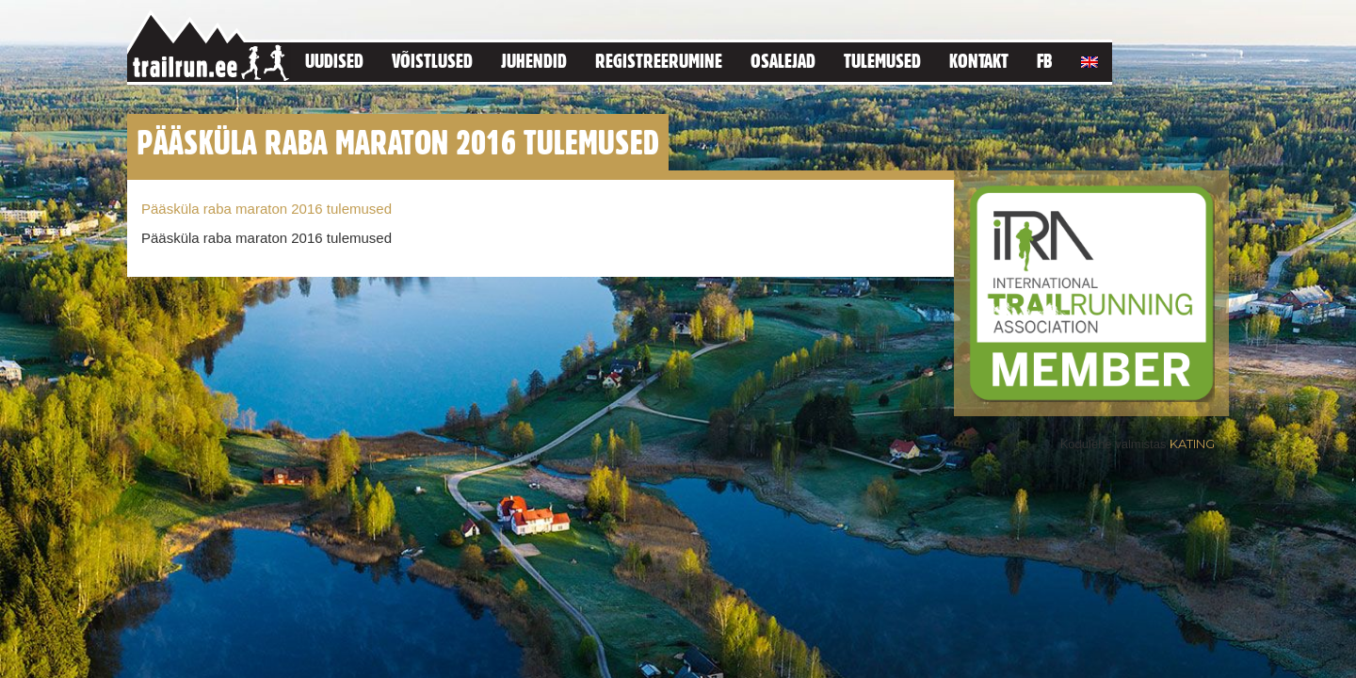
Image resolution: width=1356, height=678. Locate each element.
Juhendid (534, 61)
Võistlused (432, 61)
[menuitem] (1089, 58)
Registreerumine (658, 61)
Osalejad (783, 61)
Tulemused (882, 61)
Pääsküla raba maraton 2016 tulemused (266, 209)
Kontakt (979, 61)
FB (1045, 61)
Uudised (334, 61)
